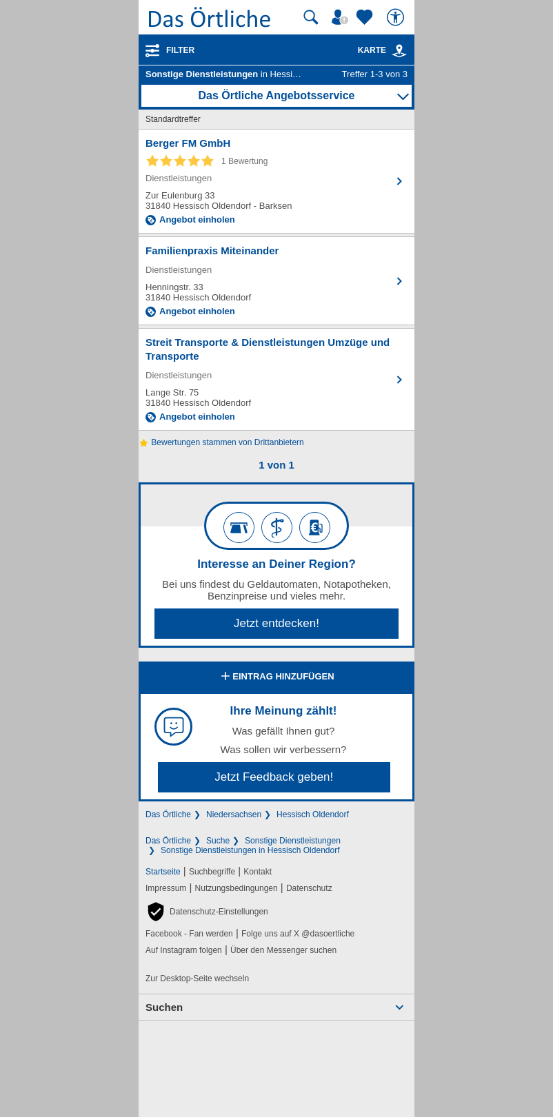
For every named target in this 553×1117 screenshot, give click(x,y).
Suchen (164, 1007)
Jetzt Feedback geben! (273, 776)
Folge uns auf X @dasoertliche (297, 934)
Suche (218, 841)
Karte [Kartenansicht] (383, 50)
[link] (399, 51)
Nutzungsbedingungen (236, 888)
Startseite (163, 872)
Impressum (165, 888)
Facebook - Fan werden (189, 934)
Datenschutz (309, 888)
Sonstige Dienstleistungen (293, 841)
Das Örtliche (168, 814)
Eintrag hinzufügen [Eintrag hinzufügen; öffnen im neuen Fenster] (276, 677)
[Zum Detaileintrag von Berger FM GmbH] (276, 181)
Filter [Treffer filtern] (180, 50)
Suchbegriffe (212, 872)
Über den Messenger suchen (283, 950)
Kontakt (257, 872)
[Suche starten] (311, 17)
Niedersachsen (233, 814)
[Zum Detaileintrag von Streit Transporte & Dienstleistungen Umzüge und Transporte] (276, 379)
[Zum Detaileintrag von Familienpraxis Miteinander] (276, 281)
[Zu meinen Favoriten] (366, 17)
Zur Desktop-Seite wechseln (197, 978)
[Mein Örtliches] (342, 17)
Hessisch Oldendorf (312, 814)
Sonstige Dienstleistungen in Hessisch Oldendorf (250, 850)
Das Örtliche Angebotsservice (276, 95)
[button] (206, 911)
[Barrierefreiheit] (397, 17)
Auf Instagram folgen (183, 950)
